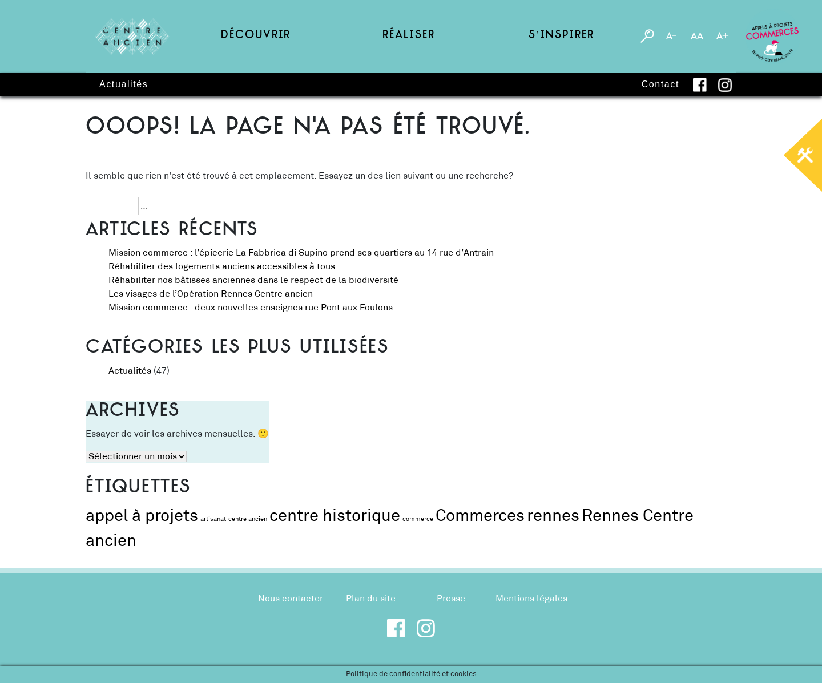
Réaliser (408, 36)
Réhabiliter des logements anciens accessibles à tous (222, 266)
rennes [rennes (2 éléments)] (553, 516)
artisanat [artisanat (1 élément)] (213, 519)
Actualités (123, 84)
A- (671, 36)
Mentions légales (531, 598)
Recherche (108, 206)
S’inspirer (561, 36)
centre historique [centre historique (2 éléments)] (334, 516)
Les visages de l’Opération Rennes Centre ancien (210, 293)
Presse (451, 598)
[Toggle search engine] (647, 36)
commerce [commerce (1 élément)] (417, 519)
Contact (660, 84)
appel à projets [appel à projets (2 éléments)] (142, 516)
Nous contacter (290, 598)
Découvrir (256, 36)
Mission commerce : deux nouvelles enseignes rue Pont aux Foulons (251, 307)
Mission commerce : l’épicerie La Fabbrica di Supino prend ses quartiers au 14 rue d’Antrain (301, 252)
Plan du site (371, 598)
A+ (722, 36)
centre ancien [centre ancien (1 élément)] (247, 519)
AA (697, 36)
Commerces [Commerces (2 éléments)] (480, 516)
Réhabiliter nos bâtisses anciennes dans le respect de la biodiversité (254, 280)
